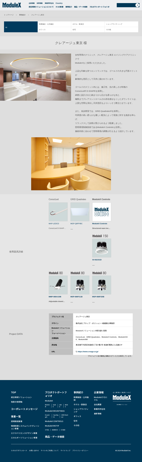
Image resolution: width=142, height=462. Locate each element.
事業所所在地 (49, 4)
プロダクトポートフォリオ (99, 7)
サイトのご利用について (50, 450)
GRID (60, 406)
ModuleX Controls (99, 224)
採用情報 (40, 4)
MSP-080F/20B (98, 297)
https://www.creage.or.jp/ (88, 352)
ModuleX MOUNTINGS (55, 411)
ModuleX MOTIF (52, 425)
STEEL (47, 430)
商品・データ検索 (80, 7)
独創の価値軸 (16, 401)
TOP (13, 392)
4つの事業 (59, 7)
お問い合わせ (129, 6)
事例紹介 (68, 7)
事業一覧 (16, 416)
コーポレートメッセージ (24, 409)
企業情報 (32, 4)
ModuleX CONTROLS (54, 421)
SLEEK (54, 406)
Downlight (47, 416)
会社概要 (97, 404)
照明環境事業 (16, 421)
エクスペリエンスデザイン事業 (24, 433)
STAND (63, 430)
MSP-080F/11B (77, 297)
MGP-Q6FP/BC (77, 224)
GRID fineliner (64, 416)
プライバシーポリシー (80, 450)
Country (60, 4)
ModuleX (49, 400)
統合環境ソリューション (21, 397)
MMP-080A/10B (55, 297)
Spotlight (55, 416)
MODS (66, 406)
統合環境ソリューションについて (41, 7)
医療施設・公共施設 (46, 24)
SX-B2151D (97, 260)
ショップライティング (114, 24)
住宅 (74, 30)
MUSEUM (47, 406)
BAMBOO (55, 430)
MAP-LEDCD (54, 224)
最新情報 (97, 413)
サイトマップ (65, 450)
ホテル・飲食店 (78, 24)
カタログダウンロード (19, 450)
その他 (108, 30)
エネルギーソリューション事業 (24, 437)
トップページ (9, 15)
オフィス (42, 30)
